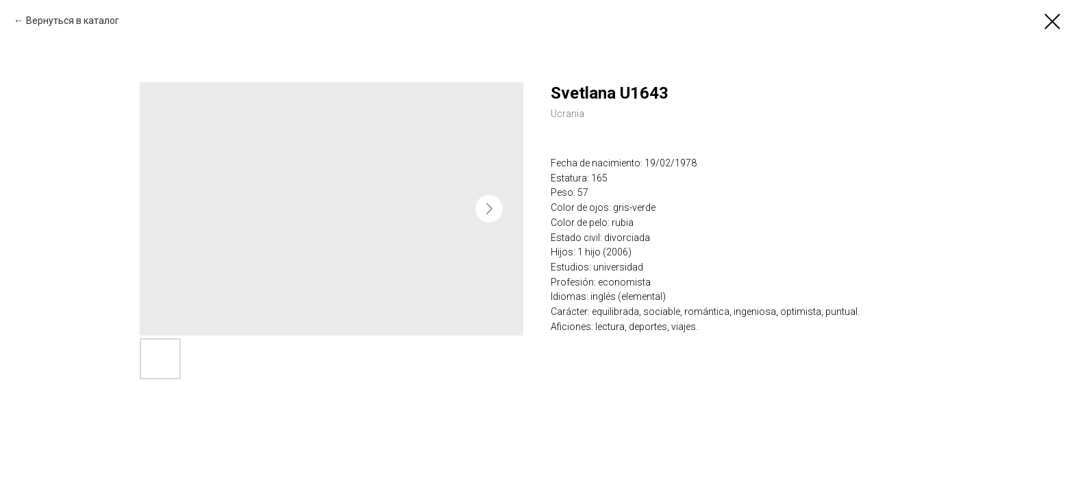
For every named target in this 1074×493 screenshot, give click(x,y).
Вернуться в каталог (72, 20)
